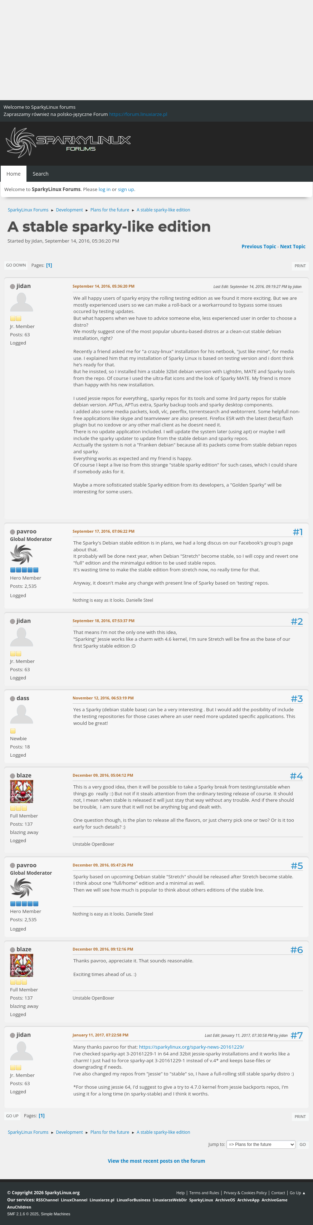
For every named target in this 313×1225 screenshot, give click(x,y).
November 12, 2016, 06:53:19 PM (103, 698)
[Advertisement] (156, 50)
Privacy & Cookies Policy (245, 1192)
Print (300, 265)
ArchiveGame (274, 1199)
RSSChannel (47, 1199)
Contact (278, 1192)
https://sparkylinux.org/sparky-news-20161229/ (191, 1047)
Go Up (12, 1115)
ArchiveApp (248, 1199)
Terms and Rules (204, 1192)
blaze (23, 775)
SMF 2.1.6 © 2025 (23, 1214)
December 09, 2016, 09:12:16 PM (103, 949)
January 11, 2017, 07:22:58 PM (100, 1035)
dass (22, 698)
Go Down (16, 265)
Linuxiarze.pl (102, 1199)
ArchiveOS (225, 1199)
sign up (126, 189)
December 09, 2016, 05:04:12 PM (103, 775)
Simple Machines (55, 1214)
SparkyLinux (201, 1199)
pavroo (26, 531)
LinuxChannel (74, 1199)
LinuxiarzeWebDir (170, 1199)
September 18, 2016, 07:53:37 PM (104, 620)
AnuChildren (19, 1207)
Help (180, 1192)
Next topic (292, 246)
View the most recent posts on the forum (156, 1161)
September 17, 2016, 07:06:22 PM (104, 531)
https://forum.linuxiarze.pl (138, 114)
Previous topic (258, 246)
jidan (23, 286)
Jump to (216, 1144)
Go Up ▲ (298, 1192)
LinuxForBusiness (133, 1199)
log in (105, 189)
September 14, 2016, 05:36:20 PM (104, 286)
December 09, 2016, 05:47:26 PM (103, 865)
